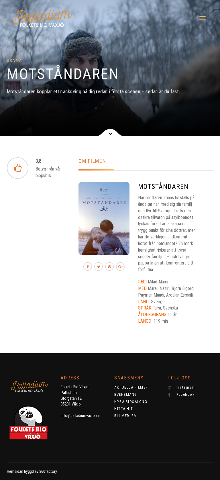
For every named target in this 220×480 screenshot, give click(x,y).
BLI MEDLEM (125, 416)
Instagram (181, 387)
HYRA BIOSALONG (130, 401)
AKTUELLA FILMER (131, 387)
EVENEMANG (125, 394)
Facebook (181, 394)
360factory (48, 471)
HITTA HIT (123, 408)
